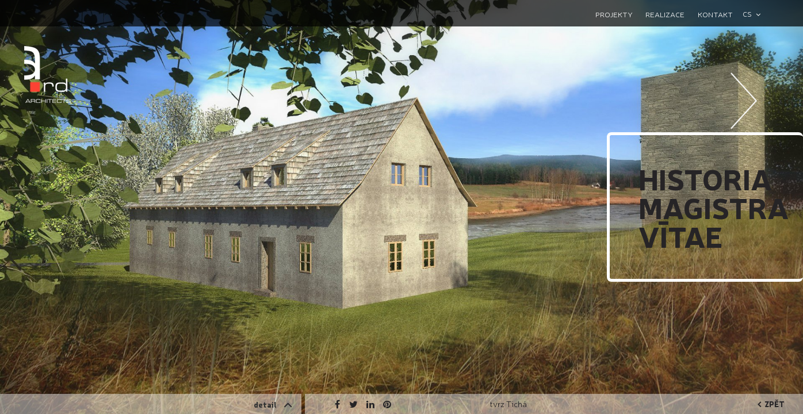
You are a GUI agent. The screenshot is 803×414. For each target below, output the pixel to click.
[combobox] (756, 14)
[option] (401, 207)
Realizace (665, 14)
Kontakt (715, 14)
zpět (771, 404)
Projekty (614, 14)
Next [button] (744, 135)
